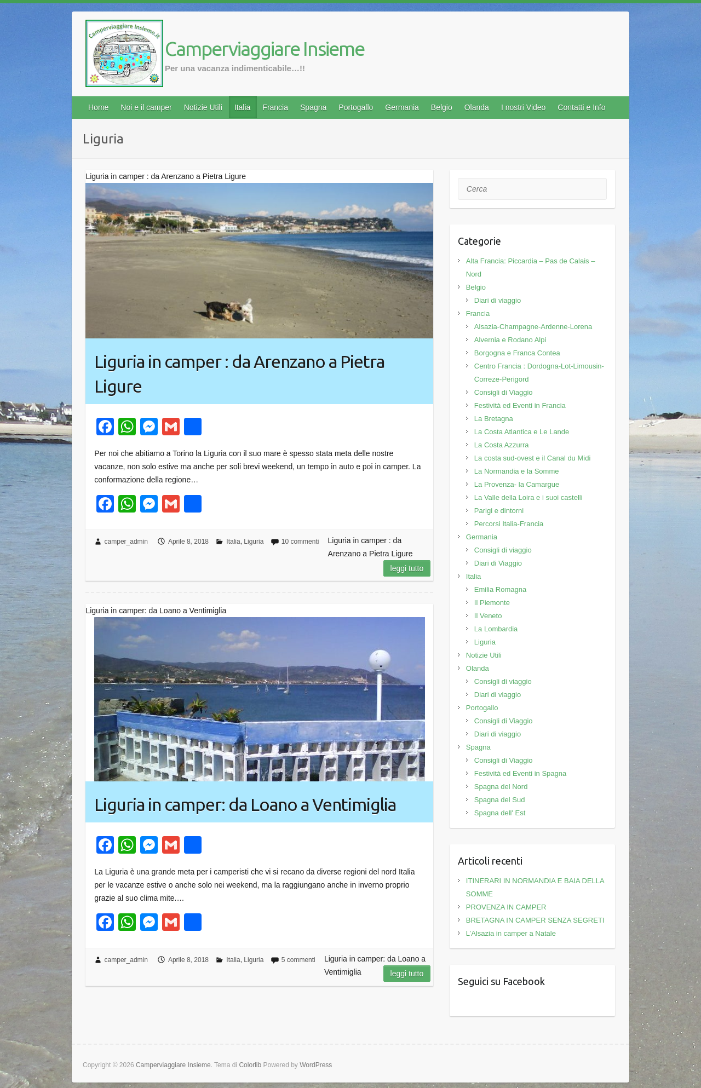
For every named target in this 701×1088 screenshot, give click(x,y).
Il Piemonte (492, 602)
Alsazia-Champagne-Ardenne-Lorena (533, 327)
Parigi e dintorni (499, 510)
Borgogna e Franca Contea (517, 353)
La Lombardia (496, 629)
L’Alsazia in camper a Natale (511, 933)
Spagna (313, 107)
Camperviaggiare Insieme (264, 48)
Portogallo (355, 107)
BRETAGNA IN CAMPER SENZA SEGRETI (535, 920)
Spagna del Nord (501, 786)
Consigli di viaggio (503, 550)
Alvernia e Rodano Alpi (510, 340)
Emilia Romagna (500, 589)
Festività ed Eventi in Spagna (520, 773)
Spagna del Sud (499, 800)
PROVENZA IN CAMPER (506, 907)
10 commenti (300, 541)
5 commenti (298, 960)
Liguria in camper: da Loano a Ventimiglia (245, 804)
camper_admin (126, 541)
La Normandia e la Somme (516, 471)
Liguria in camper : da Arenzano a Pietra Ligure (239, 374)
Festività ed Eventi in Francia (520, 405)
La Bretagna (493, 419)
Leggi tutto (407, 568)
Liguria (253, 541)
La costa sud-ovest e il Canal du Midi (532, 458)
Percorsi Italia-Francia (508, 524)
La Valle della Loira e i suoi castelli (528, 497)
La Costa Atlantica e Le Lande (521, 432)
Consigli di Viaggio (503, 392)
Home (98, 107)
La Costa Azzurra (501, 445)
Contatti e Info (581, 107)
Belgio (441, 107)
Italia (242, 107)
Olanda (476, 107)
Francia (275, 107)
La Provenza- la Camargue (516, 484)
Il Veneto (488, 616)
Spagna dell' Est (500, 813)
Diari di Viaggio (498, 563)
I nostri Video (523, 107)
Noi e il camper (145, 107)
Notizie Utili (203, 107)
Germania (401, 107)
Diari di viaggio (497, 300)
